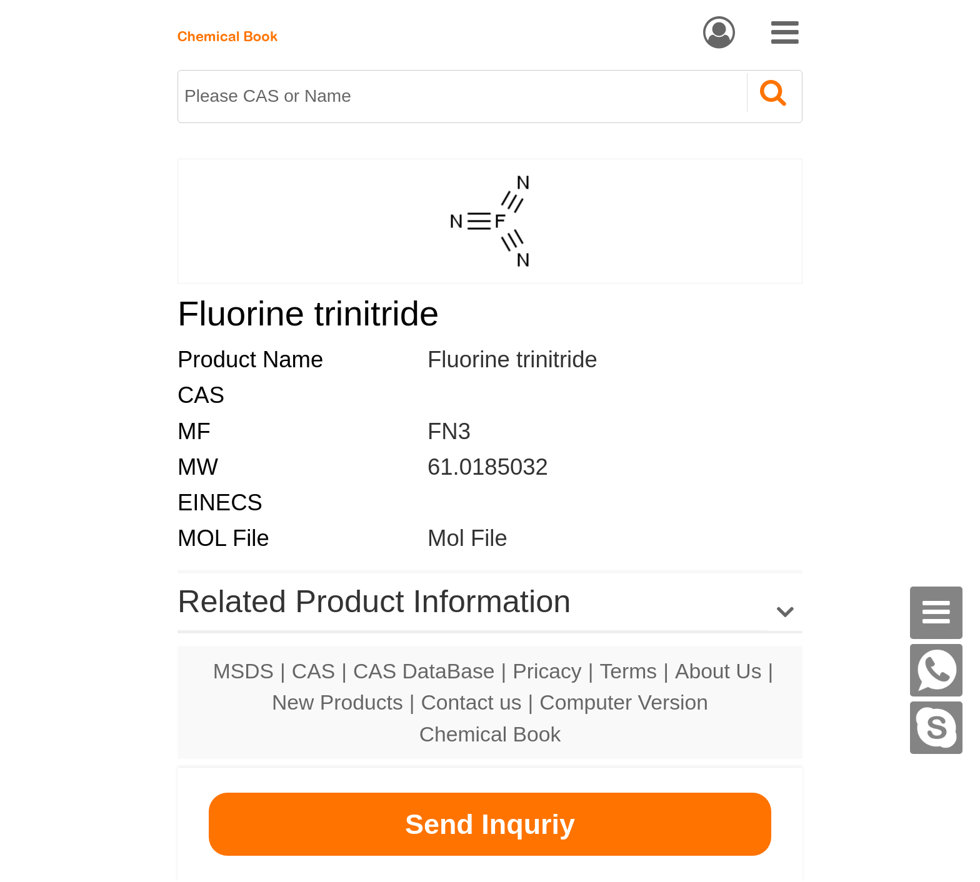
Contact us (471, 702)
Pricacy (546, 671)
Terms (628, 671)
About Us (718, 671)
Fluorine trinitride (513, 359)
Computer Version (623, 702)
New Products (337, 702)
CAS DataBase (424, 671)
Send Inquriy (490, 824)
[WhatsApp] (936, 670)
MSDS (243, 671)
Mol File (468, 538)
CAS (313, 671)
